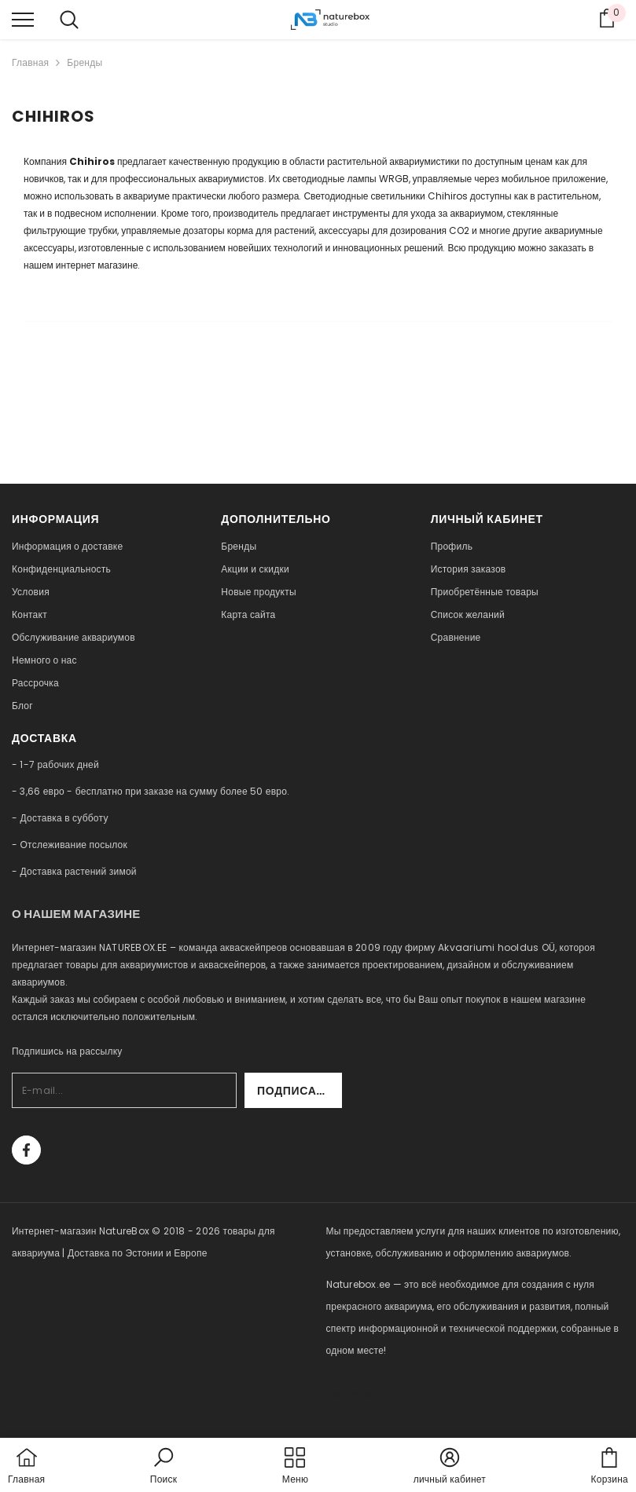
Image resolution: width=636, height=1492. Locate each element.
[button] (163, 1467)
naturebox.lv (357, 1394)
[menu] (23, 19)
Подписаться (299, 1091)
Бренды (84, 62)
